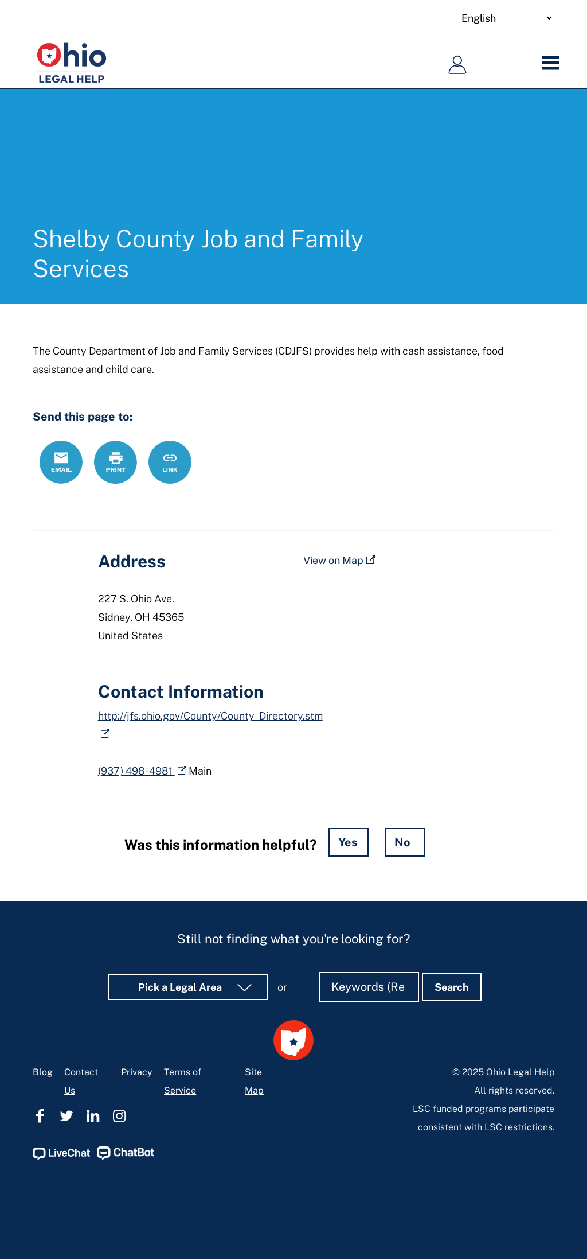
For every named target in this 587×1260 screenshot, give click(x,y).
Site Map (254, 1081)
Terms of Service (182, 1081)
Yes (348, 842)
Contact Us (81, 1081)
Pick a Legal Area (181, 987)
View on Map (333, 560)
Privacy (136, 1072)
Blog (43, 1072)
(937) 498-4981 (136, 771)
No (402, 842)
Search (452, 987)
